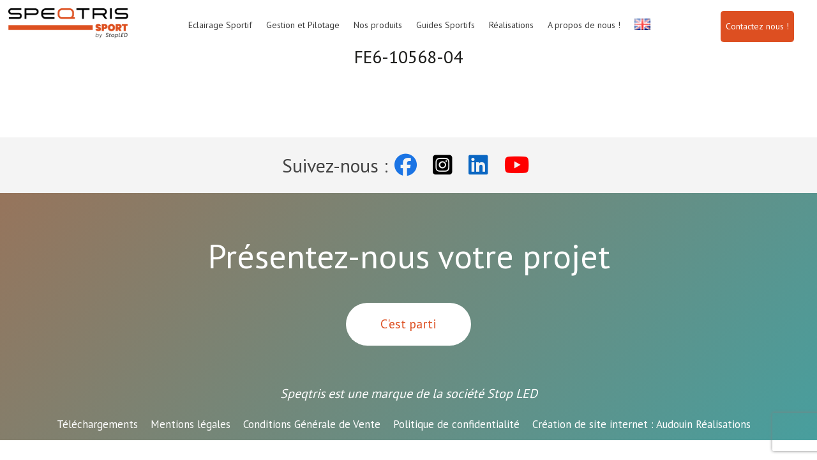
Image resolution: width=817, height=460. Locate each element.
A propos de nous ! (584, 25)
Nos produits (378, 25)
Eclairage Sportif (220, 25)
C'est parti (408, 324)
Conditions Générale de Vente (311, 424)
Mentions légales (190, 424)
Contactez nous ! (757, 26)
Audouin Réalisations (641, 424)
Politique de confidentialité (456, 424)
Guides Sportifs (445, 25)
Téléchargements (97, 424)
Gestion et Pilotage (303, 25)
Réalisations (511, 25)
